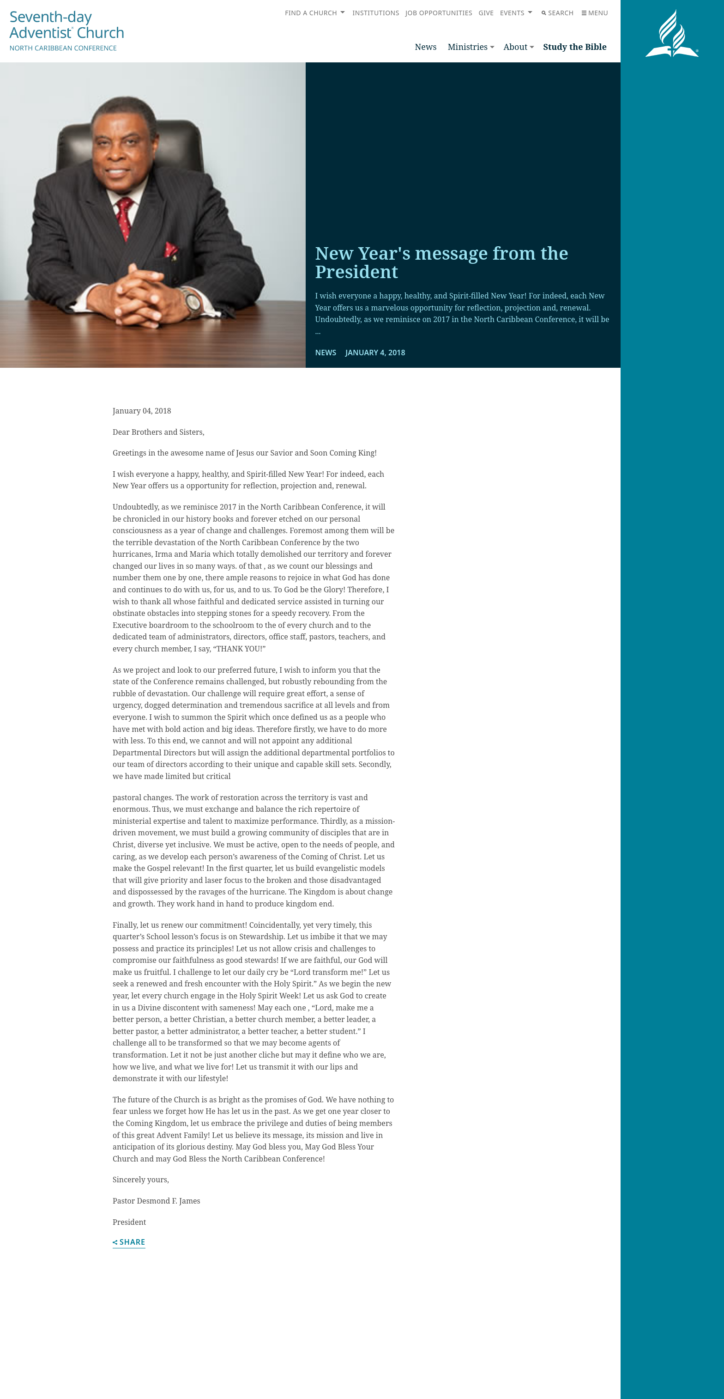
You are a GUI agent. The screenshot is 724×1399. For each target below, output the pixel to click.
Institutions (376, 12)
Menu (595, 12)
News (426, 46)
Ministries (468, 46)
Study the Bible (575, 46)
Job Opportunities (438, 12)
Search (557, 12)
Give (486, 12)
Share (129, 1242)
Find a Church (311, 12)
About (515, 46)
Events (512, 12)
